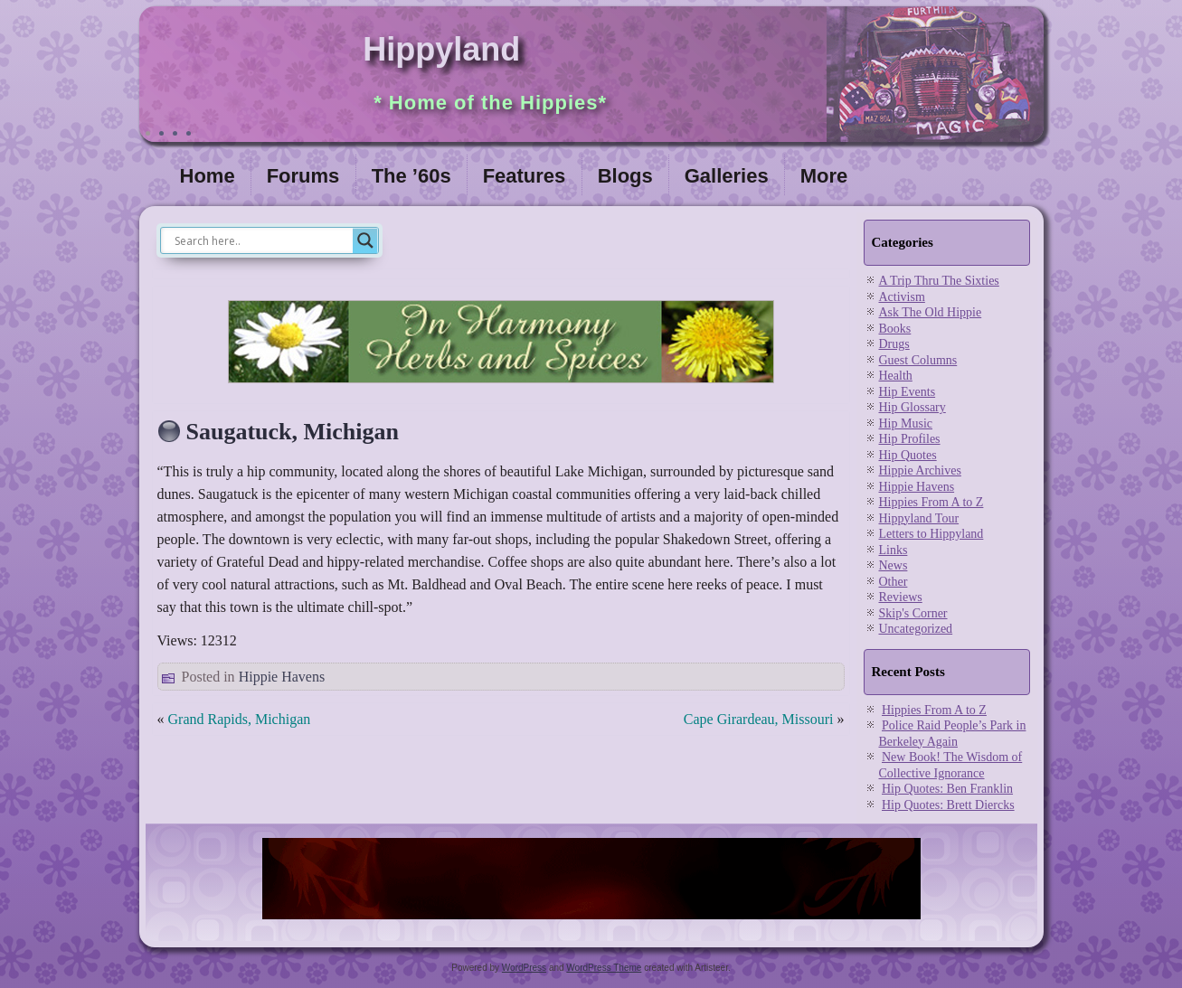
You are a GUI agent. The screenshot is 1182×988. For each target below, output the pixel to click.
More (824, 176)
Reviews (900, 597)
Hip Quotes (908, 455)
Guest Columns (918, 360)
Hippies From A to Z (931, 502)
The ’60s (411, 176)
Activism (902, 297)
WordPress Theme (603, 968)
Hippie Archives (920, 470)
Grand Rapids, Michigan (239, 719)
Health (896, 375)
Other (893, 581)
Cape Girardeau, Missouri (759, 719)
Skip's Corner (913, 613)
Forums (303, 176)
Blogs (625, 176)
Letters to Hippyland (931, 534)
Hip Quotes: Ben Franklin (947, 788)
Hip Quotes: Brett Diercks (948, 805)
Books (895, 328)
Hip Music (906, 423)
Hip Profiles (910, 439)
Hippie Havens (282, 676)
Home (207, 176)
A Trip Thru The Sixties (939, 280)
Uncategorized (916, 628)
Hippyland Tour (919, 518)
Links (893, 550)
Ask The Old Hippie (930, 312)
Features (524, 176)
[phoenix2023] (591, 920)
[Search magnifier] (365, 240)
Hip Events (907, 392)
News (893, 565)
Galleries (727, 176)
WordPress (524, 968)
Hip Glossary (912, 407)
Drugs (894, 344)
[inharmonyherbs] (501, 387)
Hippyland (441, 49)
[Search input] (261, 240)
